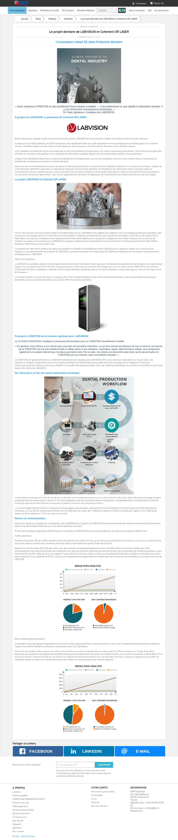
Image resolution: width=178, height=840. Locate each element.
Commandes (97, 795)
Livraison (17, 792)
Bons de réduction (99, 806)
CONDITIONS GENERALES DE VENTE (29, 799)
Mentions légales (20, 795)
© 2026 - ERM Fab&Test (24, 836)
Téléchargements (20, 806)
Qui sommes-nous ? (22, 813)
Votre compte (99, 787)
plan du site (18, 820)
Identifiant (17, 828)
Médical (97, 37)
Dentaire (90, 37)
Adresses (95, 802)
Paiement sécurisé (21, 802)
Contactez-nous (20, 817)
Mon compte (18, 831)
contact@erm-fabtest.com (145, 809)
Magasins (17, 824)
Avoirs (94, 799)
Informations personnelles (103, 791)
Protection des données (23, 810)
